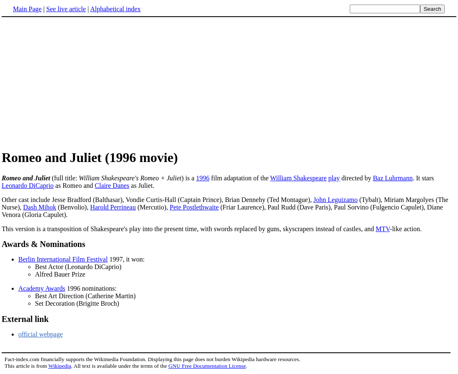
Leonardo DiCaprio (28, 185)
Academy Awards (41, 288)
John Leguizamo (336, 199)
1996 (202, 178)
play (334, 178)
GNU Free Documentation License (207, 366)
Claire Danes (112, 185)
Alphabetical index (115, 8)
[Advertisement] (72, 83)
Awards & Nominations (43, 244)
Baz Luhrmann (393, 178)
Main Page (27, 8)
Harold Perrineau (113, 207)
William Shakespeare (298, 178)
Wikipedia (59, 366)
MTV (383, 228)
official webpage (40, 334)
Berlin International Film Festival (63, 259)
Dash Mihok (40, 207)
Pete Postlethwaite (194, 207)
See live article (66, 8)
